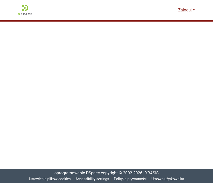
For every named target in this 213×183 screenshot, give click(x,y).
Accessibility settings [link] (92, 179)
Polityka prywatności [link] (131, 179)
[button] (25, 10)
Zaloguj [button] (186, 10)
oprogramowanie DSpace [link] (75, 173)
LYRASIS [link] (152, 173)
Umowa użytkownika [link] (169, 179)
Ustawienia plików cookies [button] (48, 179)
